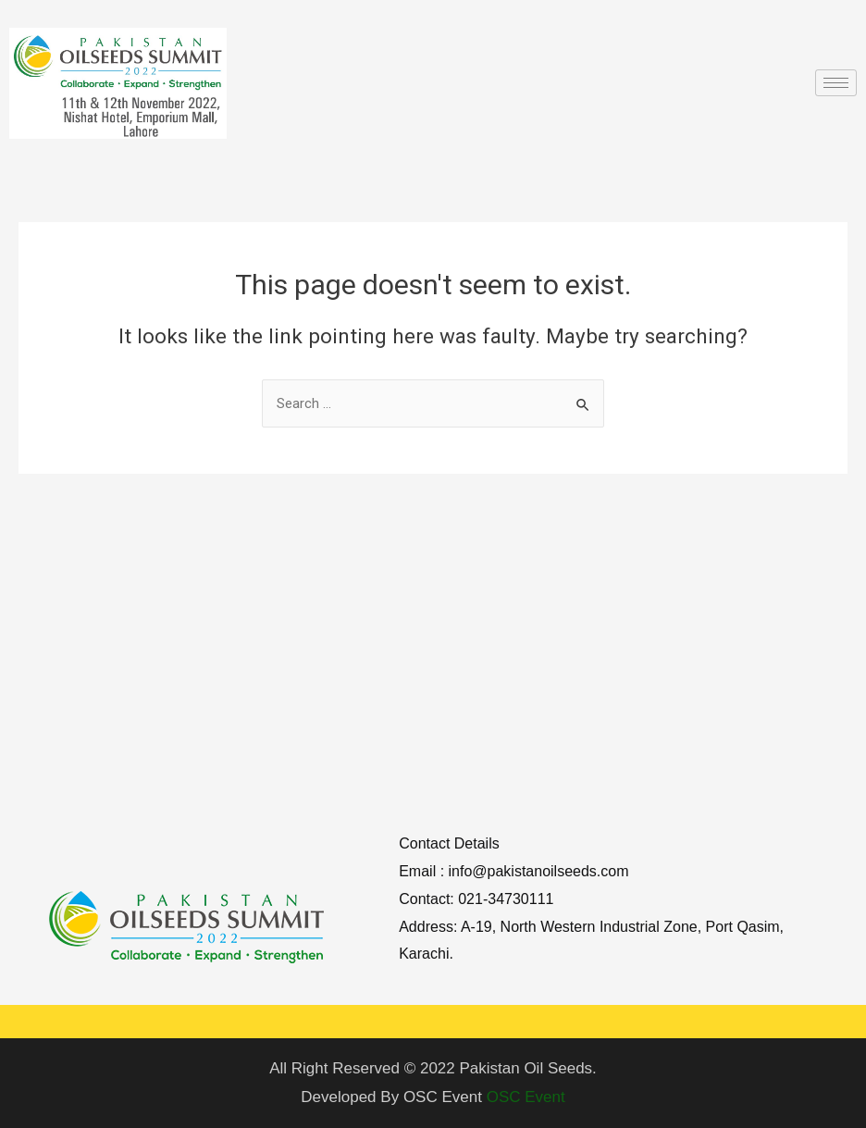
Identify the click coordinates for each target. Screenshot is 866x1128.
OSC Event (526, 1097)
